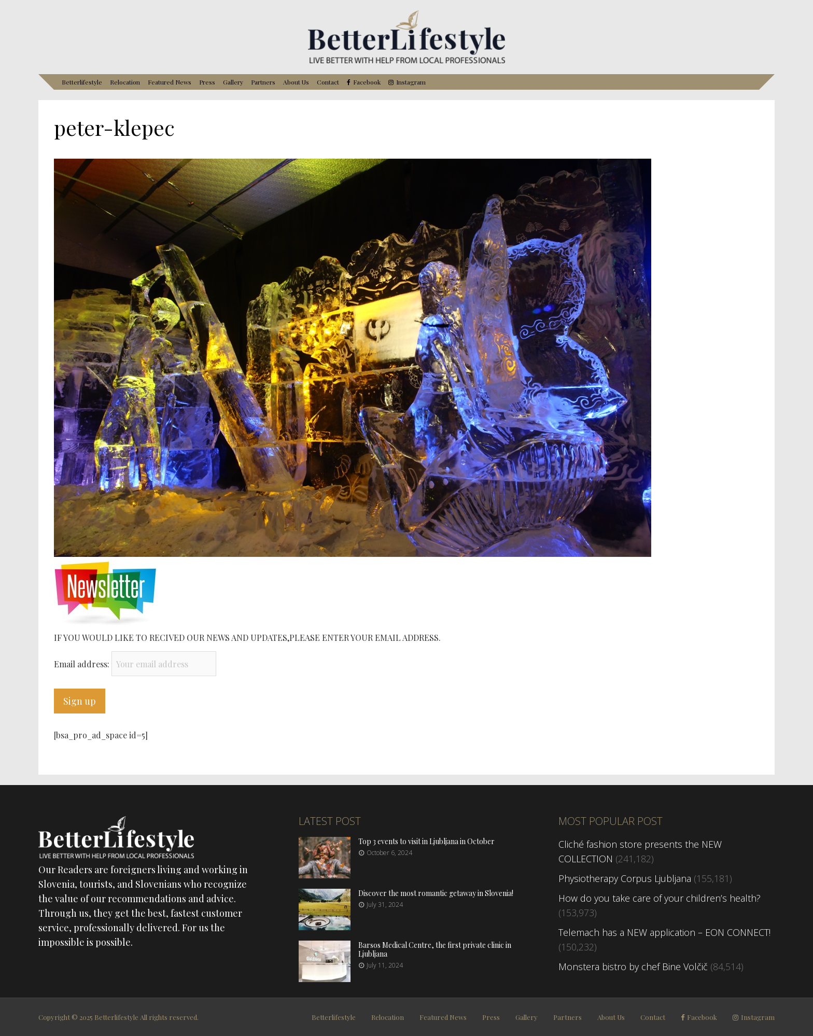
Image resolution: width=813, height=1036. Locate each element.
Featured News (169, 82)
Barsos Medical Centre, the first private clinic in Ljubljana (434, 949)
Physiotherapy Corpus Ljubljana (624, 878)
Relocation (125, 82)
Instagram (411, 82)
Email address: (82, 664)
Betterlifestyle (82, 82)
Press (207, 82)
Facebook (367, 82)
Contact (328, 82)
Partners (263, 82)
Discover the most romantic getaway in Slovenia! (435, 893)
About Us (296, 82)
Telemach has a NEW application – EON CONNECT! (664, 932)
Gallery (233, 82)
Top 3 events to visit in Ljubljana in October (426, 841)
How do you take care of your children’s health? (659, 898)
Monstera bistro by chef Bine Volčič (633, 966)
